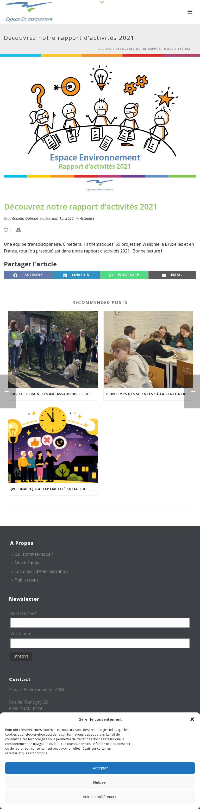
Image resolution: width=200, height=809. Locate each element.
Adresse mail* (24, 613)
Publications (25, 580)
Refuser (100, 782)
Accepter (100, 768)
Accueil (105, 48)
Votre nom (20, 633)
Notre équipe (26, 563)
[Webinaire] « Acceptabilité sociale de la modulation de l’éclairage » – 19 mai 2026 (54, 489)
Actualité (87, 218)
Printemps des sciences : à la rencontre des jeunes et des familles (149, 394)
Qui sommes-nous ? (32, 554)
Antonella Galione (23, 218)
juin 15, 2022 (63, 218)
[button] (192, 719)
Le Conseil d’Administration (39, 571)
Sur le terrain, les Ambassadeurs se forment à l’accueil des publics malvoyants (54, 394)
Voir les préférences (100, 796)
